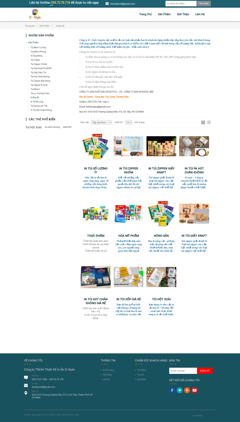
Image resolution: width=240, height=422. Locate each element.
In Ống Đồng (36, 55)
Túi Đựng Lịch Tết (39, 106)
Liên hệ (200, 14)
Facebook (172, 390)
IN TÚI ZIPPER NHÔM (128, 170)
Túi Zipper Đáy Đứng (40, 81)
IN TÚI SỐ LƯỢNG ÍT (95, 170)
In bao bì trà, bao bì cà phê (99, 62)
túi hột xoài (34, 127)
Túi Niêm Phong (38, 51)
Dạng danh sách (209, 122)
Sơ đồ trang (108, 370)
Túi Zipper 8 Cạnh (39, 85)
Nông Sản (161, 236)
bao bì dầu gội (95, 76)
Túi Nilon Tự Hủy (38, 47)
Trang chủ (145, 14)
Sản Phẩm (164, 14)
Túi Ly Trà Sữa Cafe (40, 93)
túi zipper (92, 72)
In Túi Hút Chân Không (41, 110)
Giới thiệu (183, 14)
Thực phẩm (95, 236)
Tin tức (140, 374)
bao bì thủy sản (115, 67)
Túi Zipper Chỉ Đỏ (39, 64)
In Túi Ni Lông (37, 101)
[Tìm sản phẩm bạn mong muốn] (181, 3)
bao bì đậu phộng (97, 81)
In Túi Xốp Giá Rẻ (128, 299)
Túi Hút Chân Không (40, 76)
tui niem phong (52, 127)
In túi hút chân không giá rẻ (96, 301)
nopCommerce (209, 416)
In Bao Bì (35, 97)
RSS (187, 390)
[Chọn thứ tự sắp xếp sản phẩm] (101, 122)
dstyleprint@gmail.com (122, 3)
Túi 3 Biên (35, 60)
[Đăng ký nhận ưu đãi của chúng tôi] (183, 371)
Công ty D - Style (88, 40)
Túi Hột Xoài (161, 299)
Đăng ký (205, 370)
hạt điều (111, 81)
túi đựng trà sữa (107, 72)
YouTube (194, 390)
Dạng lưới (203, 122)
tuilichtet (67, 127)
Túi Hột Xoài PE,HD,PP (41, 68)
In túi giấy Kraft (194, 236)
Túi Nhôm (35, 89)
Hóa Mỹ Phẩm (128, 236)
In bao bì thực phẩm (96, 67)
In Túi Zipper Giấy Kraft (161, 170)
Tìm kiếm (203, 3)
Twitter (180, 390)
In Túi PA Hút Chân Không (194, 170)
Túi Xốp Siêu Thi (38, 72)
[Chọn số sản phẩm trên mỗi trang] (128, 122)
